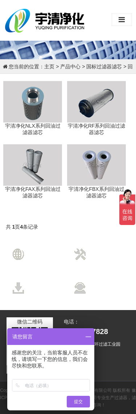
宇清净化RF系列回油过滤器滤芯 (96, 129)
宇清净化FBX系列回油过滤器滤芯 (96, 192)
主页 (49, 66)
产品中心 (70, 66)
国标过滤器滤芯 (104, 66)
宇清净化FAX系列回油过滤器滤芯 (32, 192)
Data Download (48, 289)
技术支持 (105, 249)
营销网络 (44, 249)
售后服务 (105, 282)
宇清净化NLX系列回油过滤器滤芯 (33, 129)
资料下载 (44, 282)
